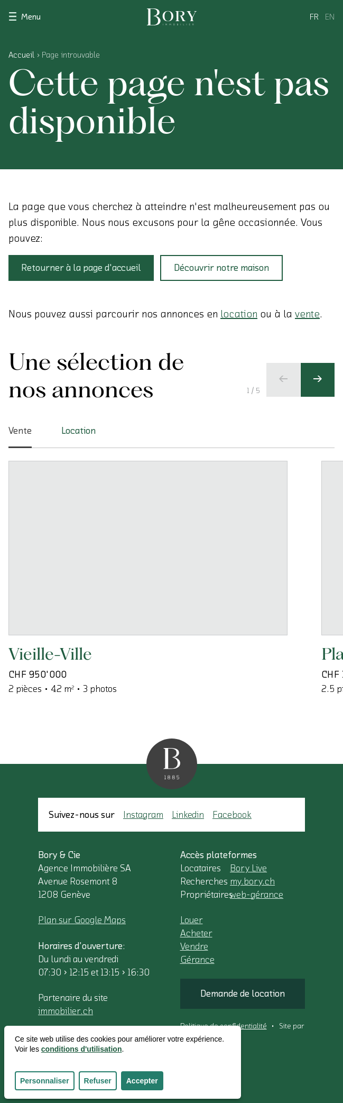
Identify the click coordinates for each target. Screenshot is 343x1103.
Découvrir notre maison (221, 267)
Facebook (232, 814)
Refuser (98, 1081)
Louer (191, 920)
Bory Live (248, 868)
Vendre (194, 946)
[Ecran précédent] (283, 380)
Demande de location (242, 993)
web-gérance (256, 894)
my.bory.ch (252, 881)
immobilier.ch (65, 1011)
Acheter (196, 933)
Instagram (143, 814)
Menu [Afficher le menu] (24, 16)
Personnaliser (44, 1081)
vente (307, 314)
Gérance (197, 959)
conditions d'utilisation (81, 1049)
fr (314, 17)
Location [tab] (78, 430)
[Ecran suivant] (318, 380)
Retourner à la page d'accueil (81, 267)
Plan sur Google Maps (82, 920)
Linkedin (188, 814)
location (238, 314)
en (330, 17)
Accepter (142, 1081)
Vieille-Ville (50, 653)
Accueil (21, 55)
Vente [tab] (20, 437)
